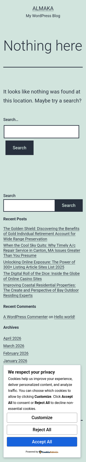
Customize (42, 417)
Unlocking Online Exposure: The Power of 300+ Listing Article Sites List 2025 (39, 264)
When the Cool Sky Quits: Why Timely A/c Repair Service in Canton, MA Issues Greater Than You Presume (41, 250)
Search (9, 195)
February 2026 (16, 353)
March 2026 (13, 345)
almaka (43, 8)
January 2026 (15, 360)
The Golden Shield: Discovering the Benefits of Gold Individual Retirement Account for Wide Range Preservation (41, 233)
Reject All (42, 429)
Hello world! (64, 316)
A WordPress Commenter (25, 316)
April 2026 (12, 338)
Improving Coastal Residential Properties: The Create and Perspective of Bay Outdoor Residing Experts (41, 290)
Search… (10, 119)
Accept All (42, 441)
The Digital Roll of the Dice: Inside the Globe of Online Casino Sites (41, 276)
